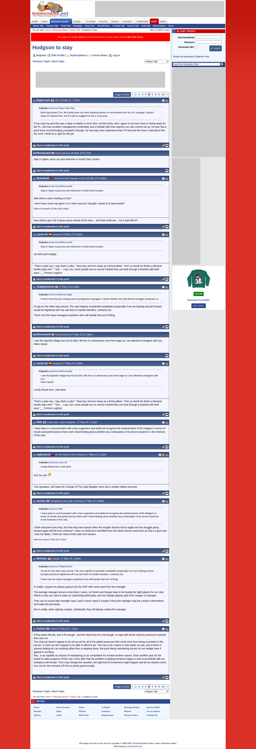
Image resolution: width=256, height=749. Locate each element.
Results (37, 711)
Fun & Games (153, 711)
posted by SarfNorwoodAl (60, 186)
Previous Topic (41, 61)
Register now (202, 56)
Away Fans (90, 26)
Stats (58, 711)
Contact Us (152, 715)
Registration (107, 715)
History (37, 715)
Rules (171, 26)
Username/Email (186, 37)
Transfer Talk (52, 26)
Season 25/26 (153, 707)
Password (189, 42)
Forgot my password (183, 56)
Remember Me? (186, 47)
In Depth (106, 707)
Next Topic (58, 61)
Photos (82, 711)
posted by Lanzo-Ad (57, 462)
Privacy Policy (131, 715)
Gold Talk (146, 26)
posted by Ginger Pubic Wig (61, 108)
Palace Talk (38, 26)
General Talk (133, 26)
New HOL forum (135, 37)
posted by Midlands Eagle (60, 294)
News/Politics (104, 26)
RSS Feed (84, 715)
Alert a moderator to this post (52, 145)
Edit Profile (58, 55)
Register (41, 55)
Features (106, 711)
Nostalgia (77, 26)
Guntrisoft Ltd (135, 746)
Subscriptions (159, 26)
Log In (116, 55)
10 (163, 94)
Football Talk (119, 26)
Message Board (60, 30)
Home (48, 30)
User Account (63, 707)
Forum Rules (99, 55)
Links (59, 715)
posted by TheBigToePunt (60, 566)
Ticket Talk (66, 26)
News (81, 707)
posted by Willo (55, 509)
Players (127, 711)
